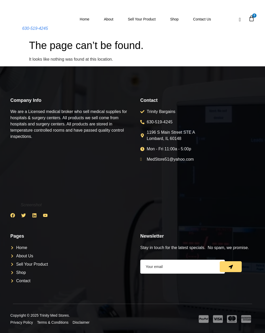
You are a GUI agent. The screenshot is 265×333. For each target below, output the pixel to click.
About (108, 19)
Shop (174, 19)
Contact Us (202, 19)
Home (84, 19)
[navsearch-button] (239, 19)
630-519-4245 (35, 28)
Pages (17, 236)
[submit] (231, 266)
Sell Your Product (142, 19)
